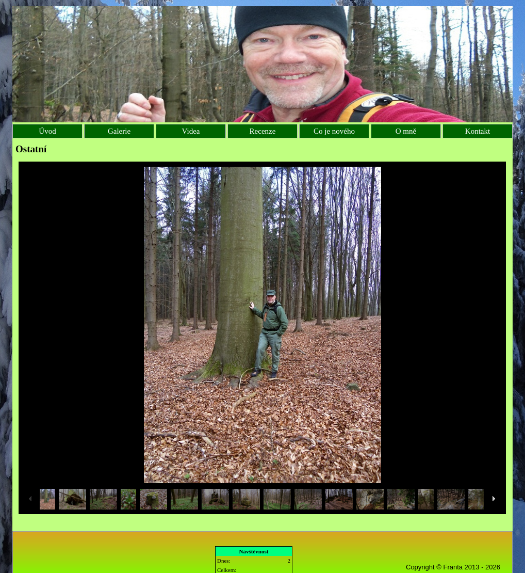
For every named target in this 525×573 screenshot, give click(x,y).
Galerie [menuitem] (119, 131)
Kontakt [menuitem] (477, 131)
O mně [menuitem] (406, 131)
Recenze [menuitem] (263, 131)
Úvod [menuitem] (47, 131)
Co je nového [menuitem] (334, 131)
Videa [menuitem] (191, 131)
